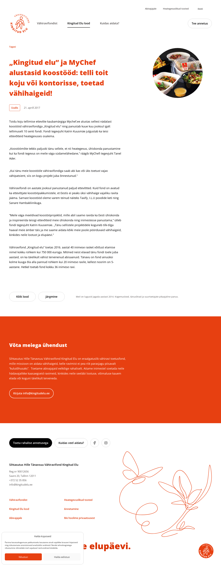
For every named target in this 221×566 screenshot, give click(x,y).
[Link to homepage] (20, 23)
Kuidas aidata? (109, 23)
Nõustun (23, 557)
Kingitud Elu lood (78, 23)
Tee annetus (200, 23)
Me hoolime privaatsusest (79, 518)
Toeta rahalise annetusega (30, 443)
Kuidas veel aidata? (71, 443)
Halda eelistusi (62, 557)
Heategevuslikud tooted (176, 8)
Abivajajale (150, 8)
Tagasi (12, 46)
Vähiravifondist (47, 23)
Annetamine (71, 509)
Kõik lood (22, 296)
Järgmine (51, 296)
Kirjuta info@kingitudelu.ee (31, 393)
